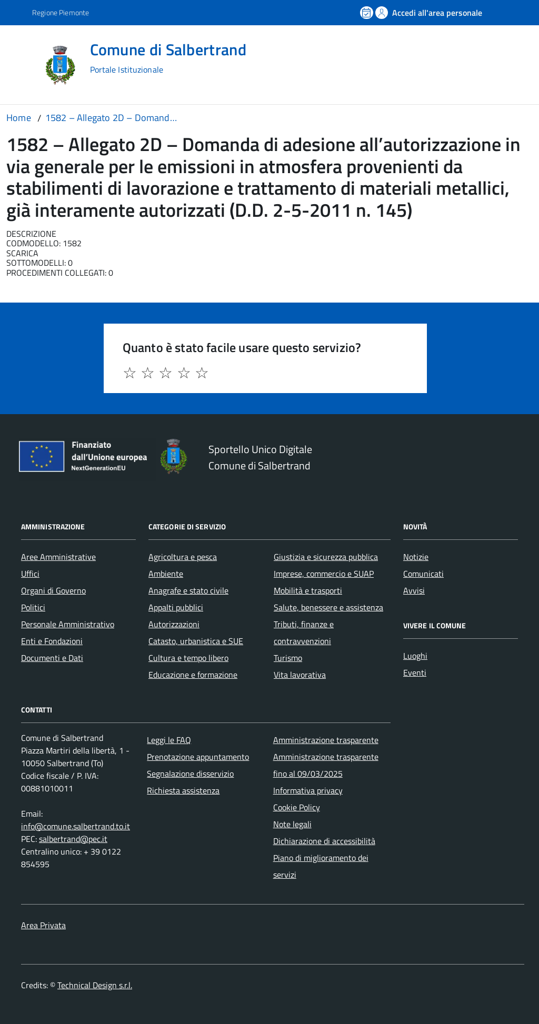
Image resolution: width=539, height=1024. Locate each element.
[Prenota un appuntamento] (367, 12)
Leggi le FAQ (169, 740)
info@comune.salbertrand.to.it (75, 826)
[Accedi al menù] (23, 64)
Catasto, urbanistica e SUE (195, 641)
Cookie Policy (296, 807)
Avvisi (414, 590)
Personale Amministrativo (67, 624)
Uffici (30, 573)
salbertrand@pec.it (73, 838)
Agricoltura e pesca (182, 556)
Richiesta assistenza (183, 790)
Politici (33, 607)
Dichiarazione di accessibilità (324, 841)
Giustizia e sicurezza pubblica (326, 556)
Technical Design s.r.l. (94, 985)
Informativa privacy (308, 790)
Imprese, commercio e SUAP (324, 573)
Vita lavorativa (300, 674)
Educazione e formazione (192, 674)
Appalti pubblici (175, 607)
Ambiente (165, 573)
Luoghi (415, 655)
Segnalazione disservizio (190, 773)
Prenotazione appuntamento (198, 756)
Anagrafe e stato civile (188, 590)
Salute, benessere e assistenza (328, 607)
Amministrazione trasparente (325, 740)
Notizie (415, 556)
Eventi (414, 672)
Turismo (288, 657)
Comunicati (423, 573)
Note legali (292, 824)
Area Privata (43, 925)
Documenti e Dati (52, 657)
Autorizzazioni (173, 624)
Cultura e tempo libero (188, 657)
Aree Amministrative (58, 556)
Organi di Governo (53, 590)
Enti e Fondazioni (52, 641)
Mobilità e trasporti (308, 590)
